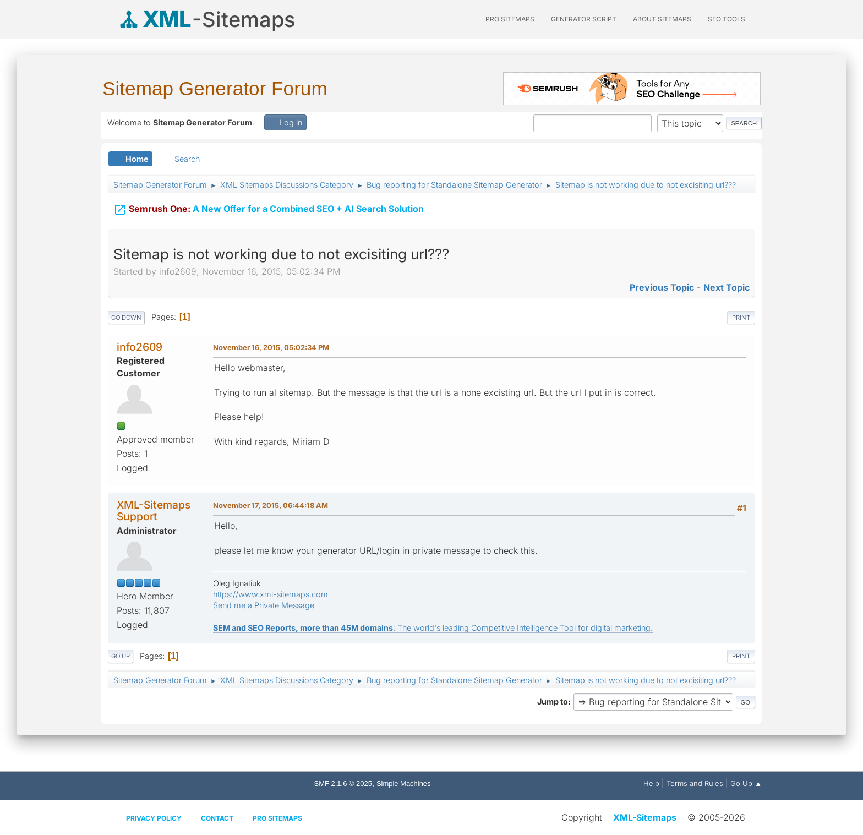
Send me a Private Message (263, 605)
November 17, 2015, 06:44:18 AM (270, 505)
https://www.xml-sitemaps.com (270, 594)
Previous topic (662, 287)
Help (651, 783)
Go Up (120, 656)
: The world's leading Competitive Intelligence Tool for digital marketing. (433, 627)
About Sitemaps (662, 19)
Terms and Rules (695, 783)
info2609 (139, 346)
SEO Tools (726, 19)
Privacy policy (154, 818)
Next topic (726, 287)
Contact (217, 818)
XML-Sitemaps (644, 817)
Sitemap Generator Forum (214, 88)
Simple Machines (403, 783)
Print (741, 317)
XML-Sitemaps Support (153, 510)
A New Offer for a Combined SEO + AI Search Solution (268, 208)
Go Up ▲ (746, 783)
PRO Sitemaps (509, 19)
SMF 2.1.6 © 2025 (343, 783)
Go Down (126, 317)
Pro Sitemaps (277, 818)
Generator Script (583, 19)
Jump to (552, 701)
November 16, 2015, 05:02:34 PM (271, 347)
